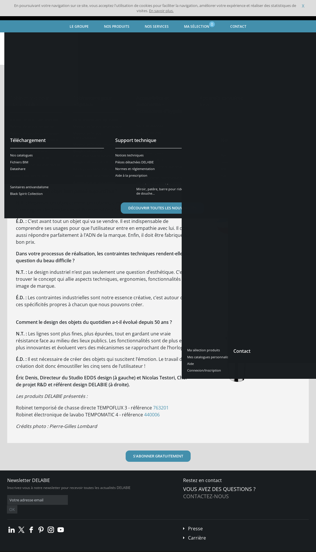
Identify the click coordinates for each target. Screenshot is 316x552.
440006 (152, 414)
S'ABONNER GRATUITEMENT (158, 456)
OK (99, 500)
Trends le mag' (62, 39)
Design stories (94, 39)
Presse (195, 520)
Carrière (197, 529)
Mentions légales (88, 547)
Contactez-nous (206, 496)
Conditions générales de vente (48, 547)
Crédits (112, 547)
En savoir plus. (161, 10)
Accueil (13, 39)
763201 (161, 408)
